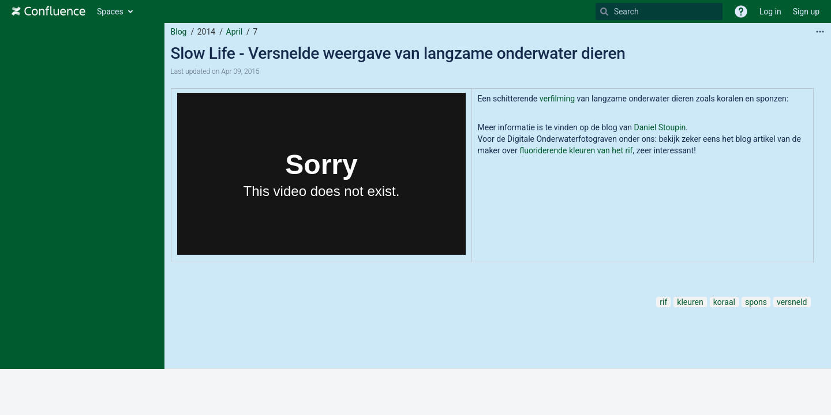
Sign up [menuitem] (806, 11)
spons (756, 302)
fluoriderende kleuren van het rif (575, 150)
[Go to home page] (48, 11)
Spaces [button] (110, 11)
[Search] (604, 11)
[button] (741, 11)
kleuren (690, 302)
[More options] (820, 31)
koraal (724, 302)
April (234, 31)
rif (663, 302)
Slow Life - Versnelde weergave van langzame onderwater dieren (398, 53)
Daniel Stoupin (660, 127)
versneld (792, 302)
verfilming (558, 98)
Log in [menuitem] (770, 11)
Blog (179, 31)
